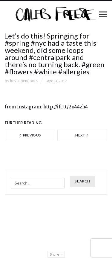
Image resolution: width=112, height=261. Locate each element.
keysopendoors (24, 80)
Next (82, 135)
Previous (30, 135)
